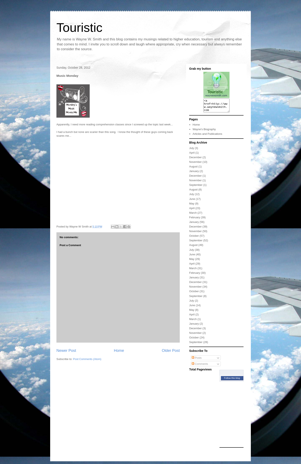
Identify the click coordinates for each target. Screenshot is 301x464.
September (196, 187)
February (194, 219)
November (195, 164)
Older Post (171, 350)
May (191, 206)
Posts (197, 360)
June (192, 201)
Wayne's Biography (204, 131)
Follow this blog (232, 380)
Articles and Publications (207, 136)
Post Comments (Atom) (87, 359)
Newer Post (66, 350)
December (195, 159)
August (193, 169)
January (194, 173)
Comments (200, 366)
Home (119, 350)
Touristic (79, 28)
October (194, 238)
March (193, 215)
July (191, 150)
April (192, 155)
